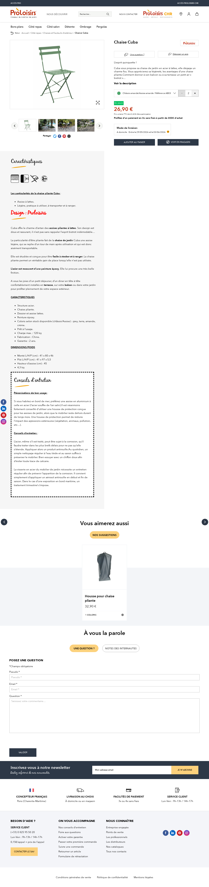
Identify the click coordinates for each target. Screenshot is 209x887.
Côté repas (35, 26)
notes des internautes (121, 648)
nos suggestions (105, 535)
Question (15, 696)
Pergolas (101, 26)
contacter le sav (24, 851)
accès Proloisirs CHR (187, 3)
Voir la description (125, 83)
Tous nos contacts (116, 851)
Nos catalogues (115, 846)
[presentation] (34, 742)
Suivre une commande (71, 846)
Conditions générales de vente (73, 877)
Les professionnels (116, 837)
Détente (70, 26)
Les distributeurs (115, 841)
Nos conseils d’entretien (72, 827)
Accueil (25, 33)
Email (13, 684)
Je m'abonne (184, 770)
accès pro (16, 3)
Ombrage (85, 26)
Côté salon (53, 26)
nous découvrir (57, 14)
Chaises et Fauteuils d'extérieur (58, 33)
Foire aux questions (69, 832)
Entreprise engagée (117, 827)
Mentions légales (143, 877)
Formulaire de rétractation (73, 856)
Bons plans (17, 26)
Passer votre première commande (77, 841)
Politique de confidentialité (112, 877)
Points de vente (115, 832)
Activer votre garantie (70, 837)
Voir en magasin (178, 142)
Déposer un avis (180, 54)
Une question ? (137, 54)
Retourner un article (69, 851)
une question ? (84, 648)
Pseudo (14, 672)
